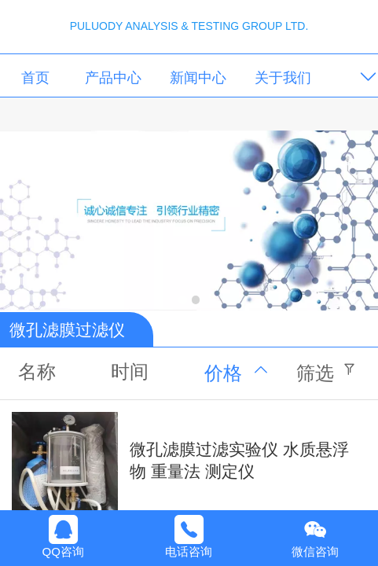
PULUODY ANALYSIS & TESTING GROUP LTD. (189, 26)
